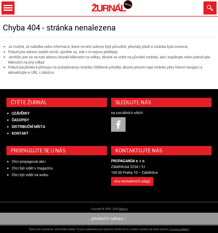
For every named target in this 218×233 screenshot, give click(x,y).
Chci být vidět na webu (30, 174)
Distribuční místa (28, 126)
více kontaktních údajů (132, 181)
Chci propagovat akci (29, 161)
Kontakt (20, 133)
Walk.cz (123, 208)
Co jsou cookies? (179, 229)
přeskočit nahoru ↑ (108, 218)
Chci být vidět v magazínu (32, 168)
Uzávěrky (21, 113)
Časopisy (20, 120)
